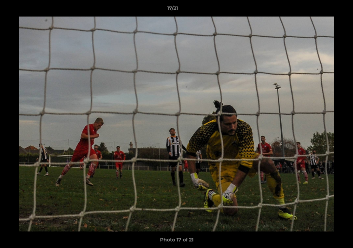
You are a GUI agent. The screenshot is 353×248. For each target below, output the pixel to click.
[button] (324, 10)
